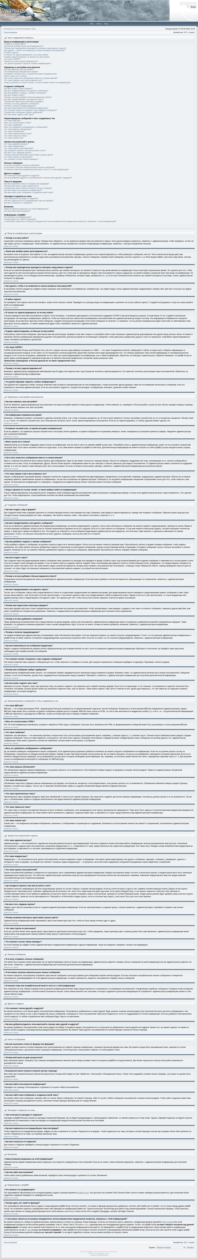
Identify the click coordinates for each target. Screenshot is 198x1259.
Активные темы (29, 29)
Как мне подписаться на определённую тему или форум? (29, 201)
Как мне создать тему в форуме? (18, 88)
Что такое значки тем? (14, 138)
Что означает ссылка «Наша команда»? (21, 159)
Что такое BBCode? (12, 121)
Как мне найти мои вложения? (17, 211)
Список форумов (10, 32)
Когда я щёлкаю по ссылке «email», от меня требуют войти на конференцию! (37, 82)
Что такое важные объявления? (18, 129)
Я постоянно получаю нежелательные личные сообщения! (29, 167)
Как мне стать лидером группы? (18, 153)
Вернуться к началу (11, 246)
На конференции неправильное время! (21, 72)
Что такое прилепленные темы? (18, 134)
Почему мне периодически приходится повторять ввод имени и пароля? (35, 48)
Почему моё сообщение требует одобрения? (23, 112)
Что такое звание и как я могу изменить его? (23, 80)
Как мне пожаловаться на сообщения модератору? (26, 108)
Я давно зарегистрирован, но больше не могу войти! (27, 57)
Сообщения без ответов (12, 29)
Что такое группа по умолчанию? (18, 157)
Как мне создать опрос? (14, 95)
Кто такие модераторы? (14, 146)
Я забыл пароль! (11, 53)
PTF (107, 1253)
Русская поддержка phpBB (99, 1255)
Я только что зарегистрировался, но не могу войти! (26, 55)
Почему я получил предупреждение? (20, 106)
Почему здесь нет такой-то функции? (20, 219)
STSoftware (100, 1253)
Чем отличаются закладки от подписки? (21, 198)
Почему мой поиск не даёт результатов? (21, 186)
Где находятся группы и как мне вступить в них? (25, 150)
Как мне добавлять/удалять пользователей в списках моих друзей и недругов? (38, 178)
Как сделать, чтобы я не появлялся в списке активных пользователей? (34, 50)
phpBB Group (83, 1193)
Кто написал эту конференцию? (18, 217)
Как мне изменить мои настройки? (19, 69)
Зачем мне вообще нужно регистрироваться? (23, 46)
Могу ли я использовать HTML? (17, 123)
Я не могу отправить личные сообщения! (21, 165)
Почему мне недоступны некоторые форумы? (24, 101)
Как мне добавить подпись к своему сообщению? (25, 93)
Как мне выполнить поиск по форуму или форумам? (26, 184)
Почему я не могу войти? (15, 44)
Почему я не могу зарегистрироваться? (21, 61)
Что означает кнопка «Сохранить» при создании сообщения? (30, 110)
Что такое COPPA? (12, 59)
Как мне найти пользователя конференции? (23, 190)
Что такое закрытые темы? (15, 136)
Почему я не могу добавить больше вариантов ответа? (28, 97)
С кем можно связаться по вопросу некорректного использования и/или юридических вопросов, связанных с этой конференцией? (60, 221)
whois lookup (167, 1222)
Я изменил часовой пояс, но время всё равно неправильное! (30, 74)
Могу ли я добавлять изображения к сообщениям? (26, 127)
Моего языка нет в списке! (15, 76)
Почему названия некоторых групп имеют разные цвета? (28, 155)
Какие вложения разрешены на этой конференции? (26, 209)
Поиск (98, 24)
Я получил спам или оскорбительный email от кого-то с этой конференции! (36, 169)
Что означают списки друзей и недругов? (21, 176)
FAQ (91, 24)
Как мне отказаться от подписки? (18, 203)
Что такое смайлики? (13, 125)
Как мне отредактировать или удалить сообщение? (26, 91)
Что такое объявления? (14, 131)
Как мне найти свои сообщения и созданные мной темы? (28, 192)
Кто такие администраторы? (16, 144)
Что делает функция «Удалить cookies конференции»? (27, 63)
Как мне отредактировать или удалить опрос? (24, 99)
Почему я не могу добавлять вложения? (21, 104)
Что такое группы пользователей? (18, 148)
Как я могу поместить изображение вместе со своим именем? (31, 78)
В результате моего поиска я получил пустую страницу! (28, 188)
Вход (106, 24)
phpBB (90, 1251)
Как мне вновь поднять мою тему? (19, 114)
